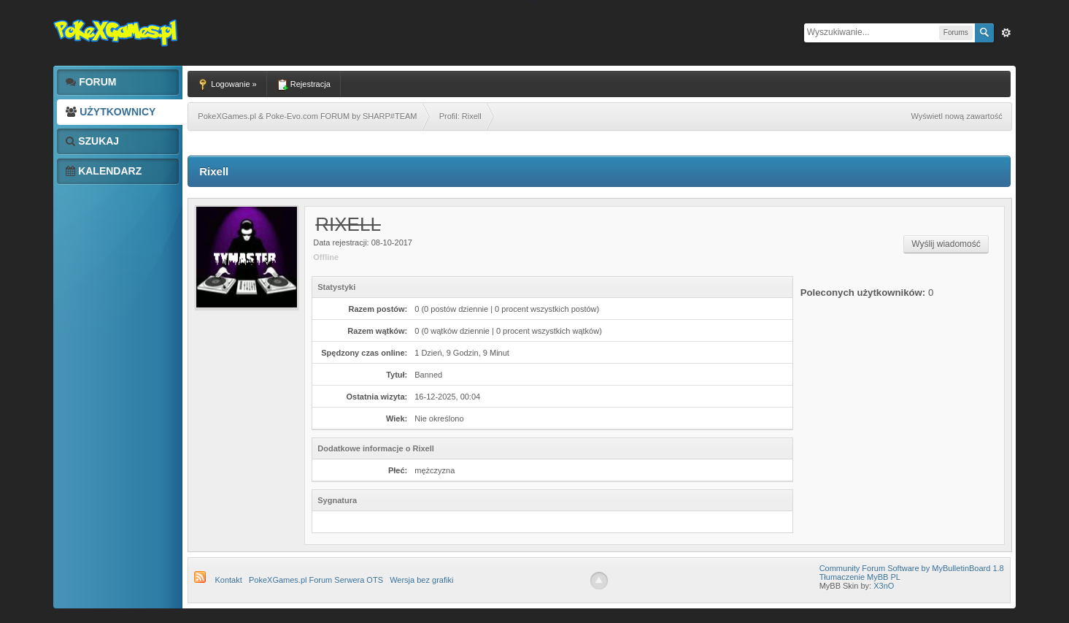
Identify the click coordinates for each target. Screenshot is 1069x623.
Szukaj (92, 141)
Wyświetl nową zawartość (957, 116)
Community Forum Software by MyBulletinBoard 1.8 (911, 568)
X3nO (883, 585)
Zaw (1006, 32)
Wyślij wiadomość (946, 244)
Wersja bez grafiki (421, 580)
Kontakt (228, 580)
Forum (91, 82)
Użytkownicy (110, 112)
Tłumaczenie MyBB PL (859, 577)
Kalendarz (104, 171)
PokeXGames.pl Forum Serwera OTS (316, 580)
